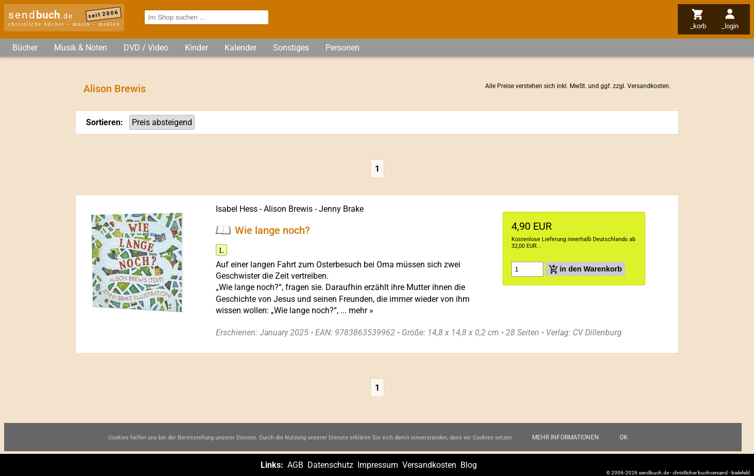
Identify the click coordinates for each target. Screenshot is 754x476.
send (40, 15)
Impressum (377, 465)
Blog (468, 465)
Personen (342, 48)
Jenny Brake (341, 209)
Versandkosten (648, 86)
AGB (295, 465)
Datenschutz (330, 465)
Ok (624, 437)
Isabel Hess (237, 209)
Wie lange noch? (272, 230)
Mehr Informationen (565, 437)
